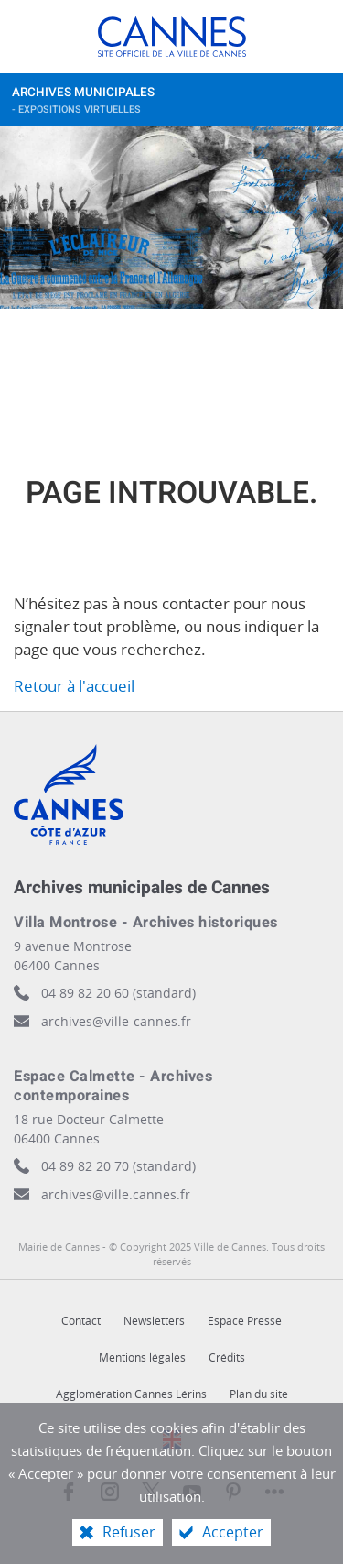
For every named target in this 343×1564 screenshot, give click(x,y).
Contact (81, 1321)
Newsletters (154, 1321)
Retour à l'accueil (74, 685)
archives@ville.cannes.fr (115, 1194)
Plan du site (259, 1394)
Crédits (227, 1357)
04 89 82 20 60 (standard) (118, 992)
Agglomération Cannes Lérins (131, 1394)
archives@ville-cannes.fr (116, 1021)
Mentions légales (142, 1357)
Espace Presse (245, 1321)
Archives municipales (153, 104)
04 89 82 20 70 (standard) (118, 1166)
